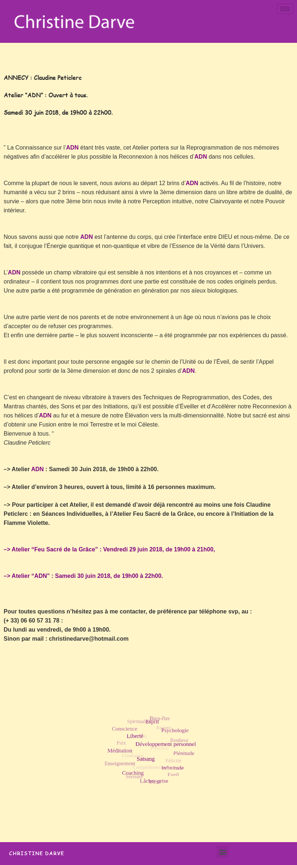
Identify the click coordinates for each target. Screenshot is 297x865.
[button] (223, 852)
